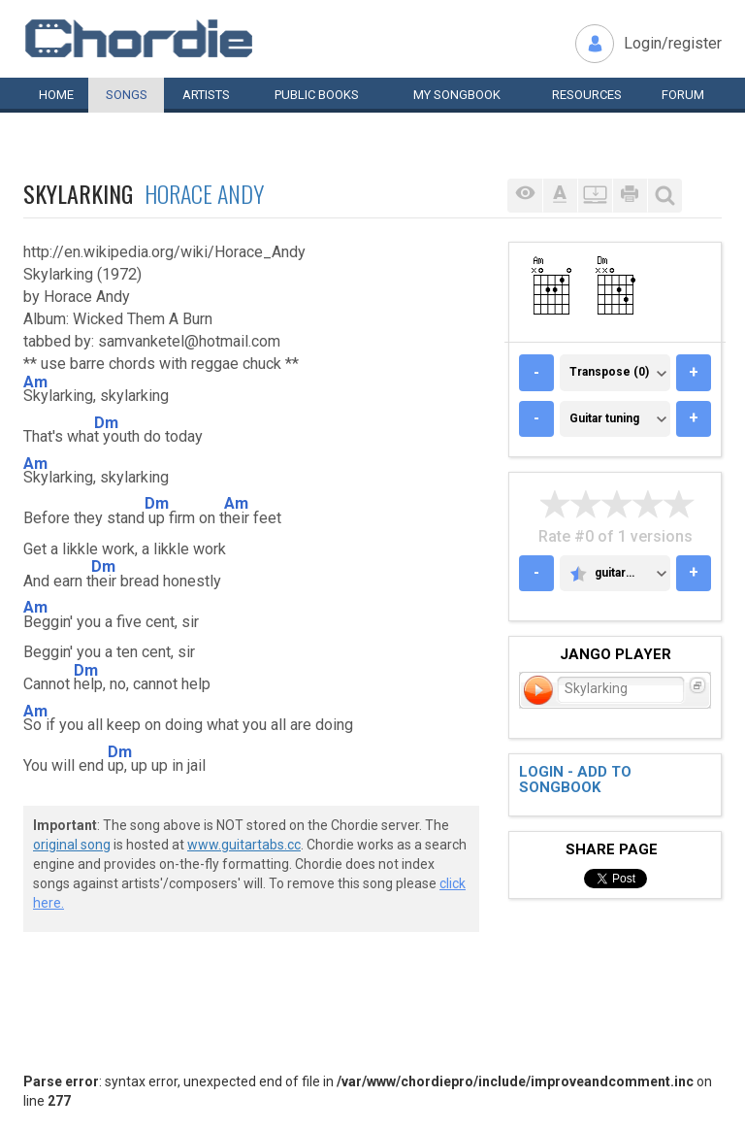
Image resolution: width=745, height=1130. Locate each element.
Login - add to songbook (575, 780)
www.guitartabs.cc (244, 844)
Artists (206, 94)
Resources (587, 94)
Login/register (673, 43)
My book (457, 94)
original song (72, 844)
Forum (683, 94)
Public (317, 94)
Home (56, 94)
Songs (126, 94)
